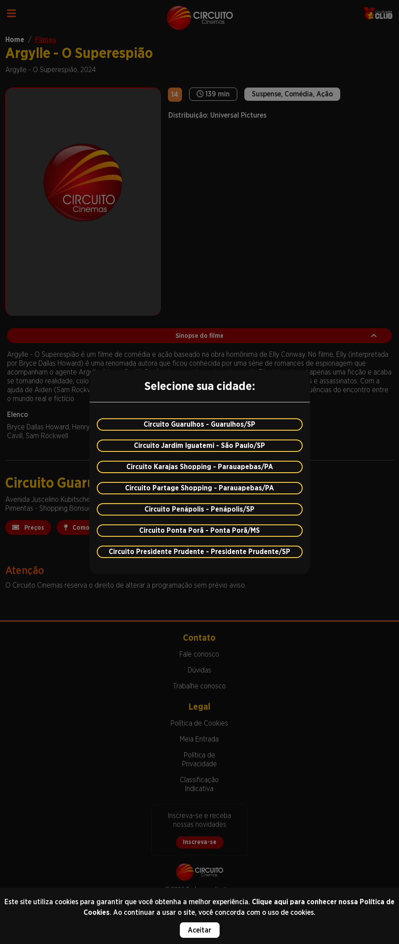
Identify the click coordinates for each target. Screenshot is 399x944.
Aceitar (199, 930)
